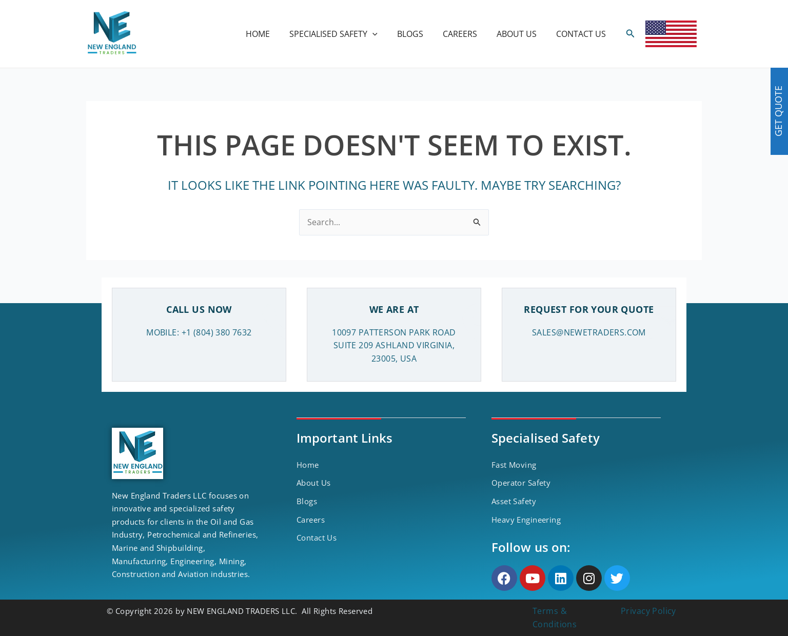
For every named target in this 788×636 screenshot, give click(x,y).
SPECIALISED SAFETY (347, 34)
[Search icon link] (630, 34)
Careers (311, 519)
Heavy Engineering (526, 519)
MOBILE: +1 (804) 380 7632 (199, 332)
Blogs (307, 501)
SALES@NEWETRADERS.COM (589, 332)
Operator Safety (520, 483)
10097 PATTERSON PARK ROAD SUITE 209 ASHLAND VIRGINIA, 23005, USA (394, 345)
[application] (386, 34)
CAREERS (467, 33)
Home (308, 465)
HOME (275, 33)
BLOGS (421, 33)
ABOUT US (521, 33)
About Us (313, 483)
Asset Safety (513, 501)
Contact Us (317, 537)
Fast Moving (514, 465)
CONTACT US (582, 33)
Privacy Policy (648, 611)
